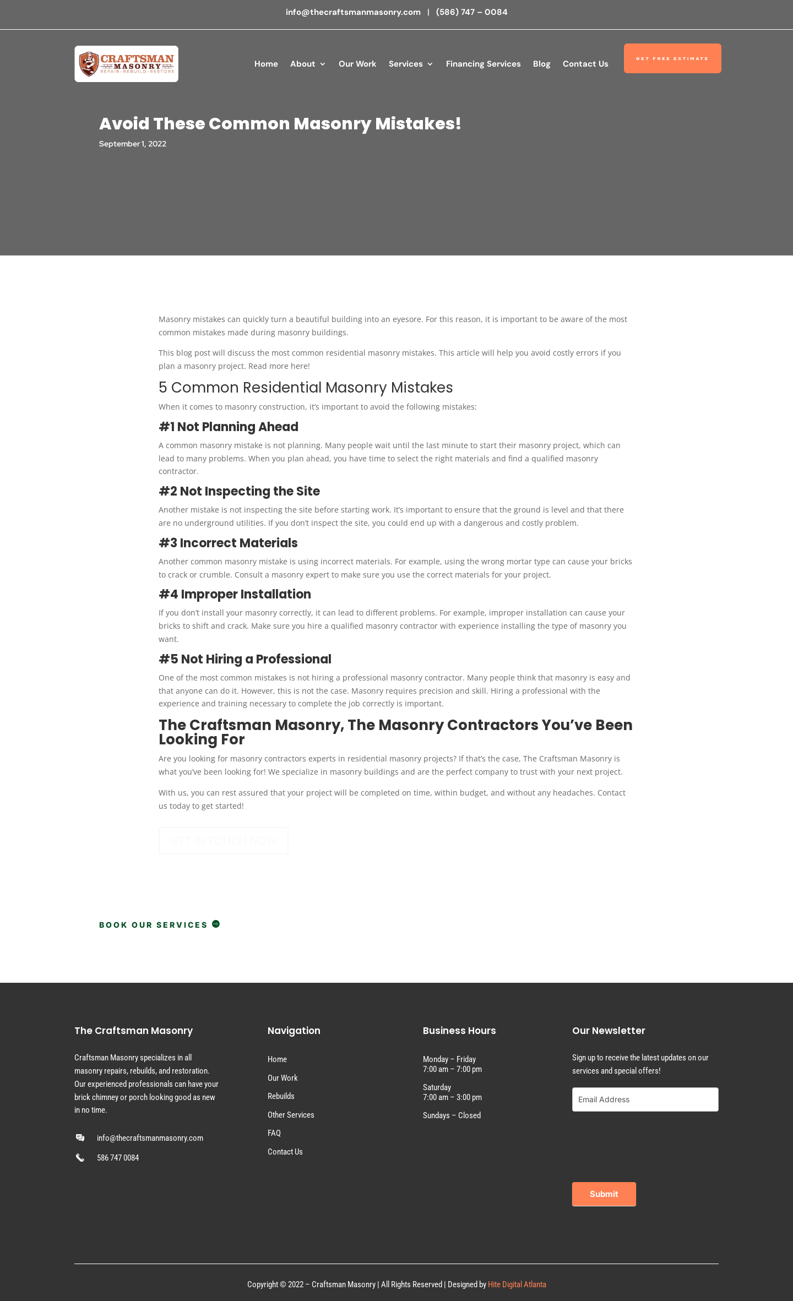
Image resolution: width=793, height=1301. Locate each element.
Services (406, 63)
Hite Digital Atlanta (517, 1284)
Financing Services (483, 63)
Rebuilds (281, 1096)
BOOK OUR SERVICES (160, 924)
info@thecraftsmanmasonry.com (354, 12)
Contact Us (586, 63)
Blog (542, 63)
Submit (604, 1194)
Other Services (291, 1115)
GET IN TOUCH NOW (223, 840)
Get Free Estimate (672, 58)
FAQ (274, 1133)
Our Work (358, 63)
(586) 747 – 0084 (472, 12)
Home (266, 63)
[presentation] (656, 1144)
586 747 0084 (118, 1158)
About (303, 63)
